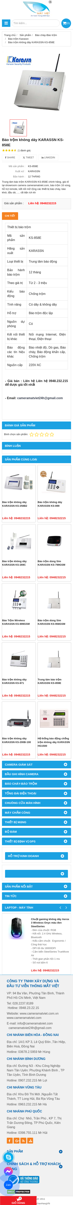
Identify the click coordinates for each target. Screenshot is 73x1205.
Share (10, 157)
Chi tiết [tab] (10, 215)
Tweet (28, 157)
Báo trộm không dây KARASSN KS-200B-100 (16, 740)
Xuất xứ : (20, 171)
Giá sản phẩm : (14, 203)
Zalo (8, 1185)
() (68, 23)
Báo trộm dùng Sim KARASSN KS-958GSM (51, 622)
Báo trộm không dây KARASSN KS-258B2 (14, 504)
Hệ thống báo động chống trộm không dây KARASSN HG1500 (54, 742)
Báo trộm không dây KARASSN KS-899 (50, 504)
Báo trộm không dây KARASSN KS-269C (14, 563)
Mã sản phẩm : (17, 166)
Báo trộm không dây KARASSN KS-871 (14, 681)
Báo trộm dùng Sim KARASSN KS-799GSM (51, 563)
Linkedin (48, 157)
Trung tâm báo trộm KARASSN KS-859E (50, 681)
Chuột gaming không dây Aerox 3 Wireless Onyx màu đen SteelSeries (50, 923)
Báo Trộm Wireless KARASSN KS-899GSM (16, 622)
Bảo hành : (19, 176)
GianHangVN (43, 1203)
